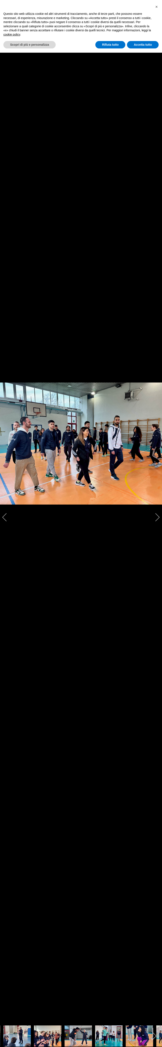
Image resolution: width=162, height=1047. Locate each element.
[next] (154, 517)
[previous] (7, 517)
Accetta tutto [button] (143, 44)
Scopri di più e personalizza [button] (29, 44)
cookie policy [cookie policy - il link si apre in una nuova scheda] (11, 34)
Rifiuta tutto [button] (110, 44)
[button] (156, 6)
